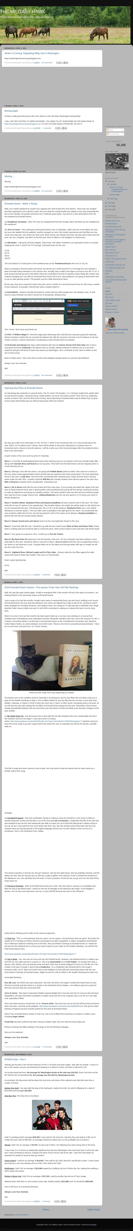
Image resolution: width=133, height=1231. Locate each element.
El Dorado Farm (111, 256)
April (112, 184)
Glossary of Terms (112, 312)
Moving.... (9, 176)
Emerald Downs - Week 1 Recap (21, 203)
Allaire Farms (110, 247)
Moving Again (11, 111)
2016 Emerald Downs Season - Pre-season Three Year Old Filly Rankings (41, 587)
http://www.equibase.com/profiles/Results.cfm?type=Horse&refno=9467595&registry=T (40, 954)
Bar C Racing (110, 250)
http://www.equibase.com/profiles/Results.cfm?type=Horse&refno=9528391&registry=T (46, 721)
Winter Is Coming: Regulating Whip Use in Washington (32, 53)
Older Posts (93, 1209)
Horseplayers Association (114, 277)
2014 (110, 209)
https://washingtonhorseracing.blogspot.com (23, 124)
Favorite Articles (111, 306)
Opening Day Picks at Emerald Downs (24, 388)
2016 (110, 203)
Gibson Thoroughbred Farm (115, 259)
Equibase (108, 271)
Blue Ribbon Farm (112, 253)
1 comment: (47, 128)
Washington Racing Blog (118, 329)
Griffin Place (110, 262)
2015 (110, 206)
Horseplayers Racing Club (115, 265)
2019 (110, 181)
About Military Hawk (112, 300)
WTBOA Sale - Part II (15, 1059)
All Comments (113, 134)
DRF (107, 274)
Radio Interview (111, 309)
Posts (110, 130)
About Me (109, 294)
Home (46, 1209)
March (112, 199)
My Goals (109, 303)
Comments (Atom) (22, 1215)
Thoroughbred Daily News (115, 268)
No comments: (47, 63)
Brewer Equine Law (112, 221)
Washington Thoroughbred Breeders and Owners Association (115, 242)
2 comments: (47, 1047)
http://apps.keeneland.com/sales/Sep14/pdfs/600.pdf (61, 1006)
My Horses (109, 297)
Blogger (93, 1225)
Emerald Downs (111, 224)
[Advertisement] (52, 86)
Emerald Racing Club (113, 227)
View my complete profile (114, 333)
